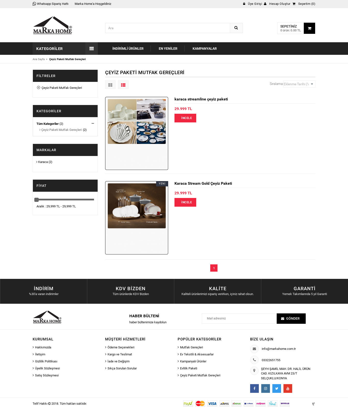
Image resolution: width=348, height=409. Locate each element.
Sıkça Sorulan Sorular (122, 368)
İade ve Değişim (119, 361)
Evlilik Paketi (188, 368)
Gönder (293, 318)
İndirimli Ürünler (128, 48)
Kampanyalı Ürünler (193, 361)
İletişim (40, 354)
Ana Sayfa (39, 59)
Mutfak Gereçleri (191, 347)
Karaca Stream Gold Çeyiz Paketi (203, 183)
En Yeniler (168, 48)
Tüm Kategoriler (47, 124)
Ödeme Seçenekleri (121, 347)
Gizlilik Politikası (46, 361)
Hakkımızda (43, 347)
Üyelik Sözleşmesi (47, 368)
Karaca (42, 162)
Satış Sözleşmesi (47, 375)
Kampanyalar (205, 48)
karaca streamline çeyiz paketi (201, 99)
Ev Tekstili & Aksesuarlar (197, 354)
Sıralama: (276, 84)
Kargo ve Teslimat (120, 354)
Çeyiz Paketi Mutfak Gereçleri (59, 88)
